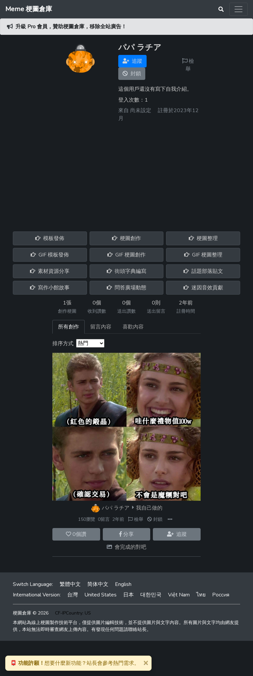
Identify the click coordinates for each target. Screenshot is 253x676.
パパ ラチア (115, 507)
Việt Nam (179, 594)
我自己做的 (149, 507)
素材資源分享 (50, 271)
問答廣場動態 (126, 287)
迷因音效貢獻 (203, 287)
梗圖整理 (203, 238)
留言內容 (100, 326)
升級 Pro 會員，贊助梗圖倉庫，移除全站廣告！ (70, 26)
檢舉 (188, 65)
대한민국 (150, 594)
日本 (128, 594)
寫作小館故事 (50, 287)
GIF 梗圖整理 (203, 254)
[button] (170, 519)
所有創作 (68, 326)
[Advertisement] (126, 174)
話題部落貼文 (203, 271)
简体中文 (97, 584)
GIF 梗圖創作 (126, 254)
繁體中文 (70, 584)
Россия (220, 594)
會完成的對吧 (130, 547)
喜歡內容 (133, 326)
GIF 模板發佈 (50, 254)
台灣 (72, 594)
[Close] (145, 662)
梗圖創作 (126, 238)
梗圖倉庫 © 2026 (30, 613)
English (123, 584)
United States (100, 594)
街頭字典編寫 (126, 271)
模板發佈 (49, 238)
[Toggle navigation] (238, 9)
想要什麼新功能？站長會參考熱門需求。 (74, 663)
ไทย (201, 594)
